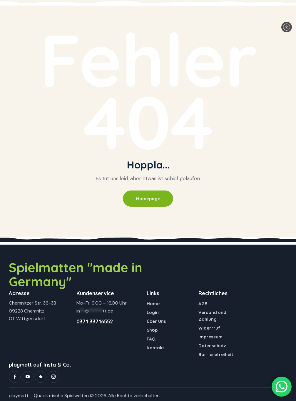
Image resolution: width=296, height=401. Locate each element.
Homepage (148, 198)
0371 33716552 (94, 321)
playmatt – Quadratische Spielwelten (49, 395)
